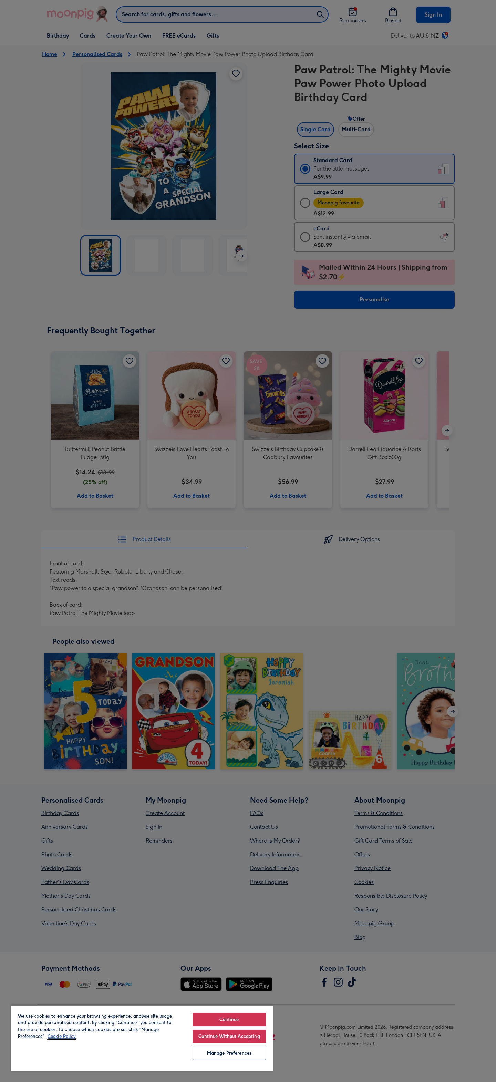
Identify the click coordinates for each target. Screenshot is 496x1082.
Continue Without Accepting (229, 1036)
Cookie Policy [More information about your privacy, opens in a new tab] (62, 1036)
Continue (229, 1019)
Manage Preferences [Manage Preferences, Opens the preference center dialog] (229, 1053)
